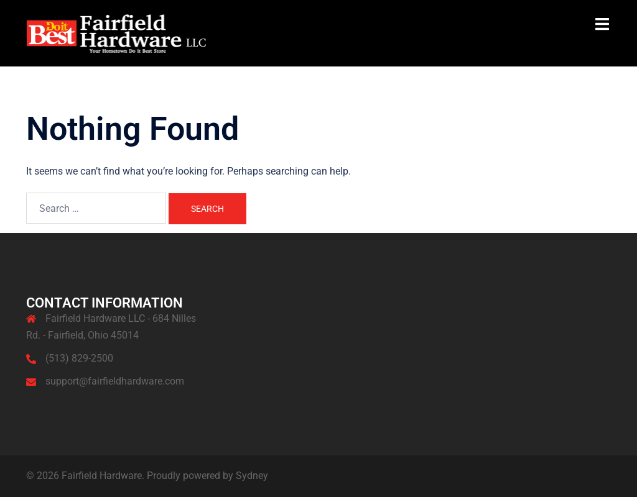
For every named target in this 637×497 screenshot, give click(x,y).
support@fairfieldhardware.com (114, 381)
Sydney (252, 475)
